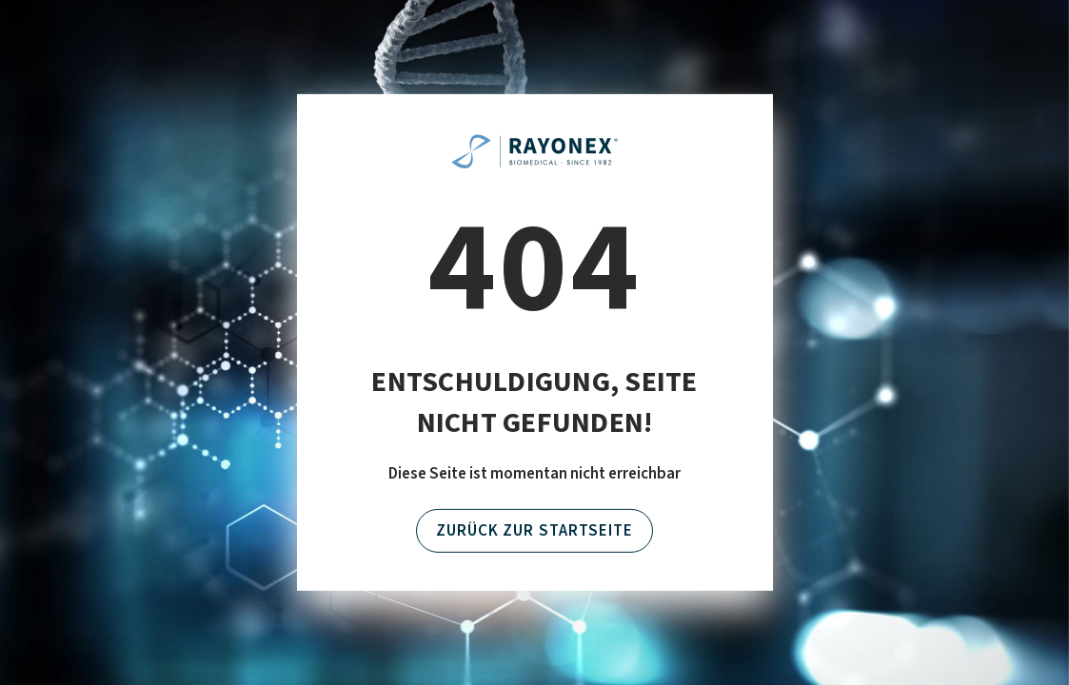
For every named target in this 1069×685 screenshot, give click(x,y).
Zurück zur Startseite (534, 530)
